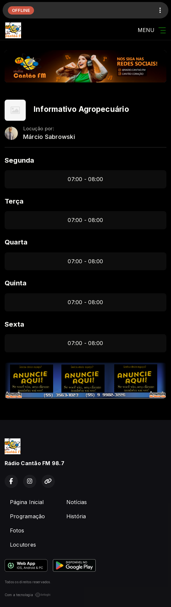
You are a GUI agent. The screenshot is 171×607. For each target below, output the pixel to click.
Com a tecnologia (28, 594)
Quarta (16, 242)
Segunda (19, 160)
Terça (14, 201)
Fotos (17, 530)
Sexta (14, 324)
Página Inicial (27, 502)
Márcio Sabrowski (49, 136)
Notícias (76, 502)
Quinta (15, 283)
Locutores (23, 544)
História (76, 516)
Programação (27, 516)
